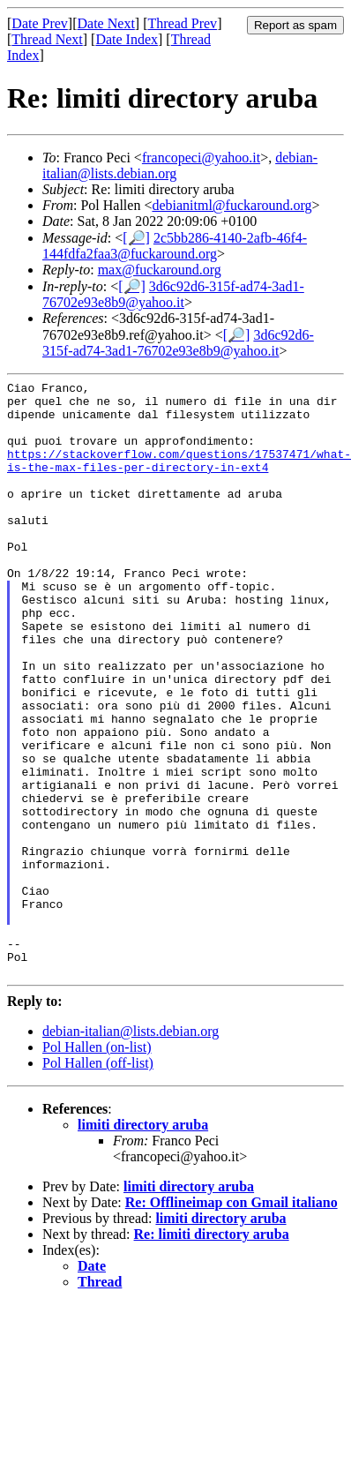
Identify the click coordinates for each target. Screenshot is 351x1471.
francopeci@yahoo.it (201, 157)
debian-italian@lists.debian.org (130, 1150)
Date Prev (39, 23)
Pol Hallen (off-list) (97, 1182)
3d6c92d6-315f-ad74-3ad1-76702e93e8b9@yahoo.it (173, 294)
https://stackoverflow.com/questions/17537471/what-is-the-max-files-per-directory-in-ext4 (179, 477)
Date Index (126, 39)
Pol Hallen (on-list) (97, 1166)
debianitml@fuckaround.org (231, 205)
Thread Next (46, 39)
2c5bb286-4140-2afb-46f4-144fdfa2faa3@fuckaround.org (174, 245)
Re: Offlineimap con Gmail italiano (231, 1321)
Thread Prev (182, 23)
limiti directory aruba (143, 1243)
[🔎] (136, 237)
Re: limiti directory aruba (211, 1353)
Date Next (106, 23)
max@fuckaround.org (159, 269)
